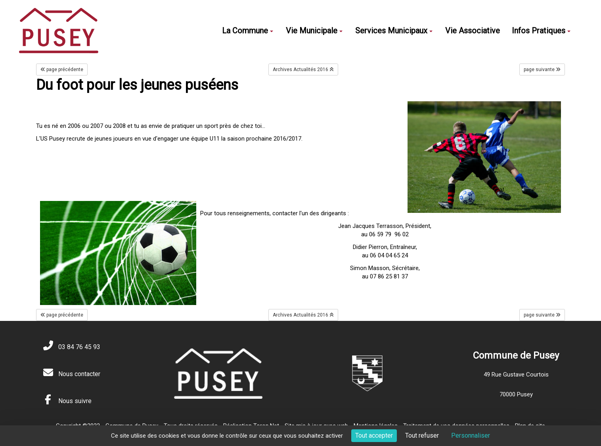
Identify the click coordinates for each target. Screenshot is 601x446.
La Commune (247, 30)
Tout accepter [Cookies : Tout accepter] (374, 435)
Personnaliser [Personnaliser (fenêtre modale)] (470, 435)
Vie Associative (472, 30)
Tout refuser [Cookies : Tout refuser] (422, 435)
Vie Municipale (314, 30)
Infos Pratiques (541, 30)
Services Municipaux (394, 30)
